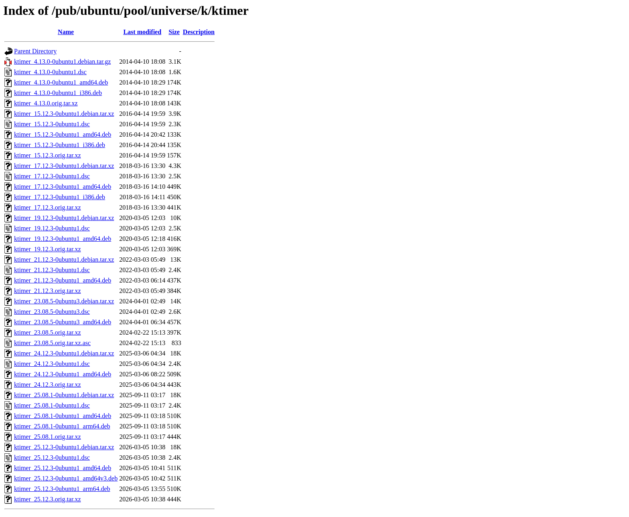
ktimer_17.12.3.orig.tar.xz (47, 207)
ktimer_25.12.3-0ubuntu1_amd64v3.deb (66, 478)
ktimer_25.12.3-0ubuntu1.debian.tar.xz (64, 447)
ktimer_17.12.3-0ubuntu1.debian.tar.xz (64, 165)
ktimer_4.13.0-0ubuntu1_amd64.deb (61, 82)
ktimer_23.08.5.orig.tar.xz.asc (52, 342)
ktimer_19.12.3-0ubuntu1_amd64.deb (62, 238)
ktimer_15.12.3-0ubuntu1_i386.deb (59, 144)
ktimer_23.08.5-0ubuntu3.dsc (52, 311)
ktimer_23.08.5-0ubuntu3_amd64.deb (62, 322)
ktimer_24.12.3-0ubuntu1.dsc (52, 363)
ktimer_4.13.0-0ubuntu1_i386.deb (58, 92)
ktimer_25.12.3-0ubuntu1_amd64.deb (62, 467)
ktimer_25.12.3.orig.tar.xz (47, 499)
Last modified (142, 31)
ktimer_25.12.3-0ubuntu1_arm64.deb (62, 488)
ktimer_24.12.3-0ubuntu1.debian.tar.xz (64, 353)
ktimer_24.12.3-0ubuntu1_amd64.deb (62, 374)
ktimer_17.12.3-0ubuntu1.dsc (52, 176)
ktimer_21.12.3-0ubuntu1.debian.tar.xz (64, 259)
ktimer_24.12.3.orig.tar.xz (47, 384)
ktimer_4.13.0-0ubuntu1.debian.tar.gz (62, 61)
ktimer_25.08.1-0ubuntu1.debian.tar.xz (64, 395)
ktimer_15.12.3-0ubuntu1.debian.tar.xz (64, 113)
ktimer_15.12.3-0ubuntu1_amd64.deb (62, 134)
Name (66, 31)
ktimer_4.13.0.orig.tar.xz (46, 103)
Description (199, 31)
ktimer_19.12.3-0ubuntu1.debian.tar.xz (64, 217)
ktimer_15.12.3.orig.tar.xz (47, 155)
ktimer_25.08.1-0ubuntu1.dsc (52, 405)
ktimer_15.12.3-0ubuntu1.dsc (52, 124)
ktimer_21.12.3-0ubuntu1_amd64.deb (62, 280)
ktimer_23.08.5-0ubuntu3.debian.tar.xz (64, 301)
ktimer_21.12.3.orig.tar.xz (47, 290)
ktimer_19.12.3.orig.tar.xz (47, 249)
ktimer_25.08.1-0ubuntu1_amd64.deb (62, 415)
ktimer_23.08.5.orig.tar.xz (47, 332)
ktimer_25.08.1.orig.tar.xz (47, 436)
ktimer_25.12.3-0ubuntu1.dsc (52, 457)
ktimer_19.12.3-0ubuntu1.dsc (52, 228)
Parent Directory (35, 51)
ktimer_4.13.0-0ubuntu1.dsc (50, 72)
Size (174, 31)
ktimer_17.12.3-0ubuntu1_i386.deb (59, 197)
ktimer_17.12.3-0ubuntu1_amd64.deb (62, 186)
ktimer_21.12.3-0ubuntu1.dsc (52, 270)
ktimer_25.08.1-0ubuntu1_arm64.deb (62, 426)
